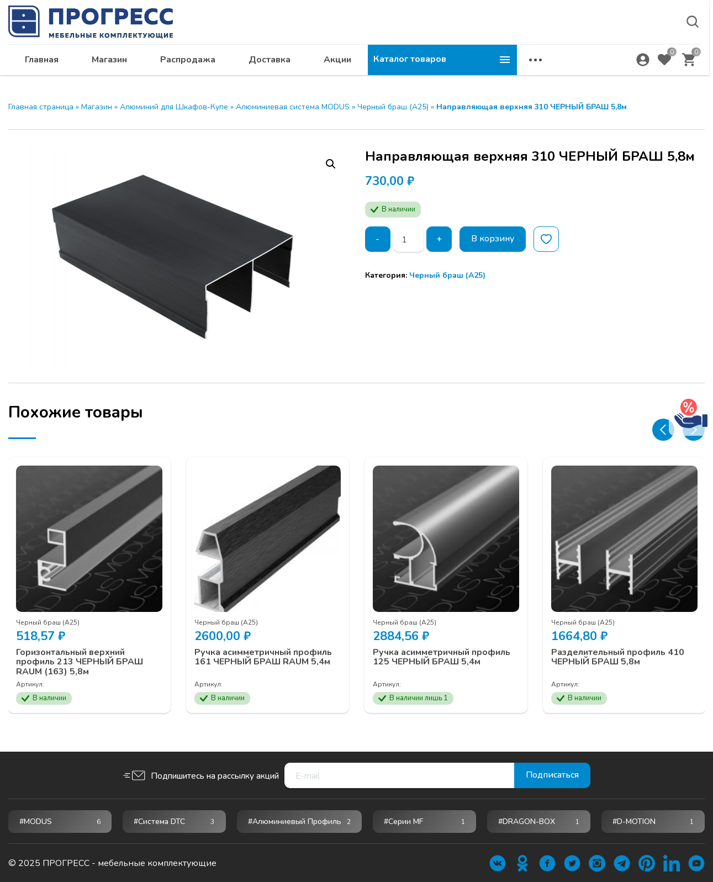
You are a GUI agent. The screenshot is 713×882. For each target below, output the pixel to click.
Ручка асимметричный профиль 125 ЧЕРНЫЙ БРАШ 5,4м (442, 656)
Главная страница (40, 107)
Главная (191, 64)
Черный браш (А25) (393, 107)
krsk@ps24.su (604, 36)
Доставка (419, 64)
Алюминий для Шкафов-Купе (174, 107)
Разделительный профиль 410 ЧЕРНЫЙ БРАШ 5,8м (618, 656)
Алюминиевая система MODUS (293, 107)
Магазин (258, 64)
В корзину (493, 239)
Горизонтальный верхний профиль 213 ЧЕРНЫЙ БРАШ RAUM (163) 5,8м (80, 661)
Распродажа (337, 64)
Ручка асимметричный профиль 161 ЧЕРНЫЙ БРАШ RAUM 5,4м (263, 656)
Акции (486, 64)
